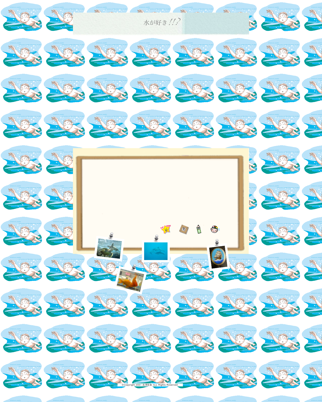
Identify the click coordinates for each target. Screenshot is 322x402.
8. (141, 385)
